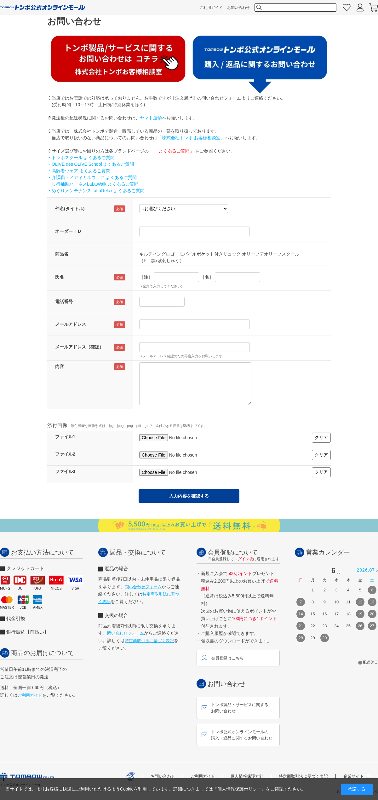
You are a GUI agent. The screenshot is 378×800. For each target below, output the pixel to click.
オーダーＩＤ (68, 231)
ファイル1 (65, 436)
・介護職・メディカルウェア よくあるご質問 (92, 177)
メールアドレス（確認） (79, 346)
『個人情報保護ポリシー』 (239, 788)
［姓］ (145, 276)
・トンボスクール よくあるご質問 (81, 157)
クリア (321, 437)
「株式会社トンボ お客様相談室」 (191, 137)
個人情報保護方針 (247, 776)
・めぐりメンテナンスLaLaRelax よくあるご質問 (96, 190)
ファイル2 (65, 454)
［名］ (207, 276)
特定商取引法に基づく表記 (149, 640)
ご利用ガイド (211, 7)
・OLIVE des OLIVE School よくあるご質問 (90, 164)
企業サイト (356, 776)
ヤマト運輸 (151, 117)
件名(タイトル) (69, 208)
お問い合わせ (238, 7)
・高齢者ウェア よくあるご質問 (78, 170)
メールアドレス (70, 324)
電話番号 (64, 301)
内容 (59, 366)
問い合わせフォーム (143, 586)
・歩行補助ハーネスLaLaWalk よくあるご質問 (93, 184)
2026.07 (366, 570)
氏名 (59, 276)
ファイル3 (65, 471)
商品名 (61, 253)
